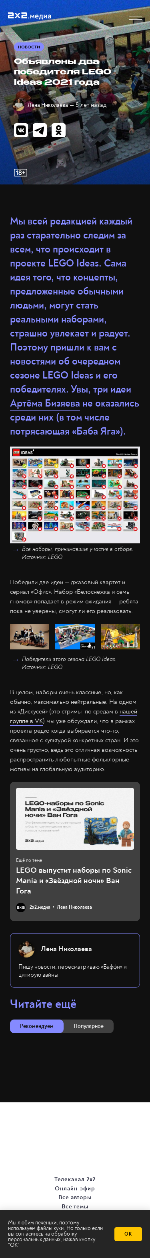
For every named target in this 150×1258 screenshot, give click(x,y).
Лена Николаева (48, 105)
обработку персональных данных (42, 1236)
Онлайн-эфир (75, 1188)
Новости (29, 47)
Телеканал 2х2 (75, 1179)
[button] (135, 16)
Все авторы (75, 1197)
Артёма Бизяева (45, 403)
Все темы (75, 1206)
